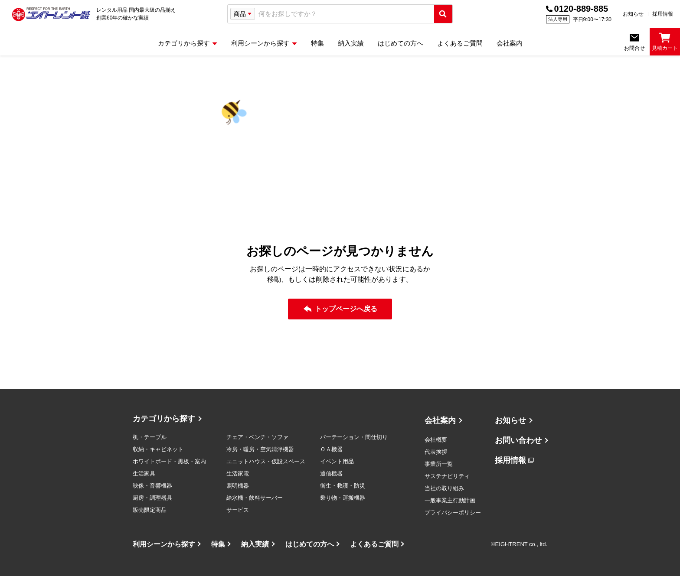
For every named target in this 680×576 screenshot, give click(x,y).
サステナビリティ (447, 476)
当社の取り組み (444, 488)
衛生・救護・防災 (342, 485)
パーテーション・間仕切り (354, 437)
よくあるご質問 (374, 544)
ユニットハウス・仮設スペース (265, 461)
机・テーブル (150, 437)
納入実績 (255, 544)
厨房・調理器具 (152, 498)
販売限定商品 (150, 510)
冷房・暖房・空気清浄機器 (260, 449)
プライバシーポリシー (453, 512)
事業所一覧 (439, 464)
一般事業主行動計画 (450, 500)
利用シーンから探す (164, 544)
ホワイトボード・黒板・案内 (169, 461)
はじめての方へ (309, 544)
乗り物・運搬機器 (342, 498)
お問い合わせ (518, 440)
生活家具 (144, 473)
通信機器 (331, 473)
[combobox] (344, 14)
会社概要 (436, 439)
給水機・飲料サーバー (254, 498)
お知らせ (633, 14)
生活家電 (237, 473)
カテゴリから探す (164, 418)
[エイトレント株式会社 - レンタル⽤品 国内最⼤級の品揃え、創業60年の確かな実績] (51, 14)
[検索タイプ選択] (242, 14)
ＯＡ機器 (331, 449)
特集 (218, 544)
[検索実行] (443, 14)
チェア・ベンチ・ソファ (257, 437)
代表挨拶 (436, 452)
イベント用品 (337, 461)
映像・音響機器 (152, 485)
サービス (237, 510)
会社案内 (440, 420)
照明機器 (237, 485)
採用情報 (662, 14)
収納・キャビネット (158, 449)
